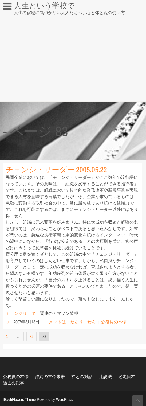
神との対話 (82, 376)
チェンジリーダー (23, 313)
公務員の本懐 (114, 322)
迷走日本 (126, 376)
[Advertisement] (73, 61)
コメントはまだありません (70, 322)
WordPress (64, 399)
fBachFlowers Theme (19, 399)
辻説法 (12, 17)
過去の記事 (13, 383)
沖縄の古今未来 (50, 376)
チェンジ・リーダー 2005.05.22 (56, 169)
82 (31, 336)
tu (7, 322)
